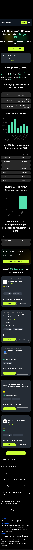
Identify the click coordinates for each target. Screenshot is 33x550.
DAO (23, 525)
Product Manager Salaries (14, 538)
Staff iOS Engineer (15, 351)
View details (22, 303)
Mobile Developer (17, 329)
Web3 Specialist (17, 293)
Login (23, 22)
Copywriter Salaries (15, 536)
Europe (8, 521)
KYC (7, 527)
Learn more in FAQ (10, 61)
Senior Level (7, 399)
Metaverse (13, 527)
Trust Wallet (12, 283)
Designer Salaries (18, 540)
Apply (9, 303)
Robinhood (10, 106)
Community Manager (14, 525)
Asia (3, 521)
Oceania (14, 521)
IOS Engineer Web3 (15, 281)
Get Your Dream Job (16, 49)
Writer (19, 529)
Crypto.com (12, 319)
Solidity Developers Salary (15, 543)
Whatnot (9, 100)
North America (22, 521)
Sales (19, 527)
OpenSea (11, 353)
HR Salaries (5, 536)
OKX (8, 95)
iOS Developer (7, 293)
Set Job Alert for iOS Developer (16, 261)
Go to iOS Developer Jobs (16, 453)
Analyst (4, 525)
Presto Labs (12, 424)
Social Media (12, 529)
